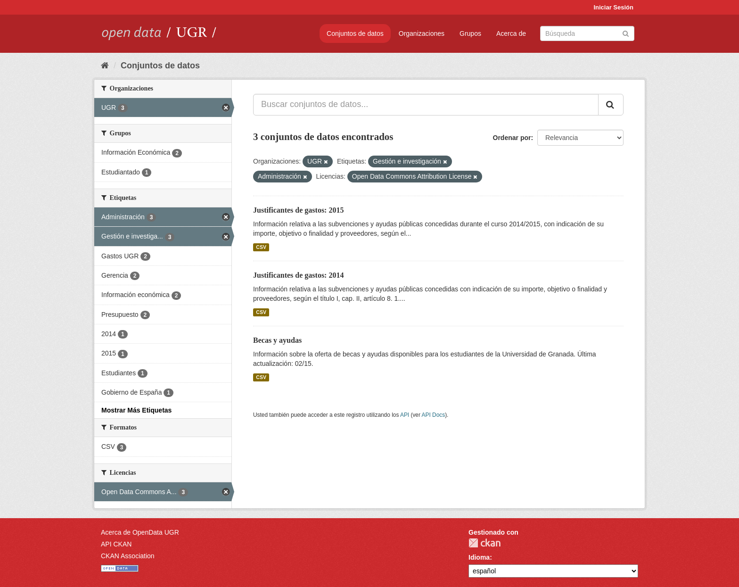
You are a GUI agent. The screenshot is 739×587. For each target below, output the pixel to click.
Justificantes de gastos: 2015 (298, 210)
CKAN (484, 543)
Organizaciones (421, 33)
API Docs (433, 415)
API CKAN (116, 544)
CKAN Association (128, 556)
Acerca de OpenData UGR (140, 532)
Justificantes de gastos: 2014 (298, 275)
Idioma (479, 557)
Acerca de (511, 33)
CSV (261, 247)
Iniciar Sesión (613, 7)
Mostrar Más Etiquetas (136, 410)
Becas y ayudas (277, 340)
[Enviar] (626, 33)
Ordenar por (512, 137)
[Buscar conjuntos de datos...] (426, 105)
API (404, 415)
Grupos (470, 33)
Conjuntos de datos (355, 33)
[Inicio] (105, 65)
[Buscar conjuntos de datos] (587, 33)
